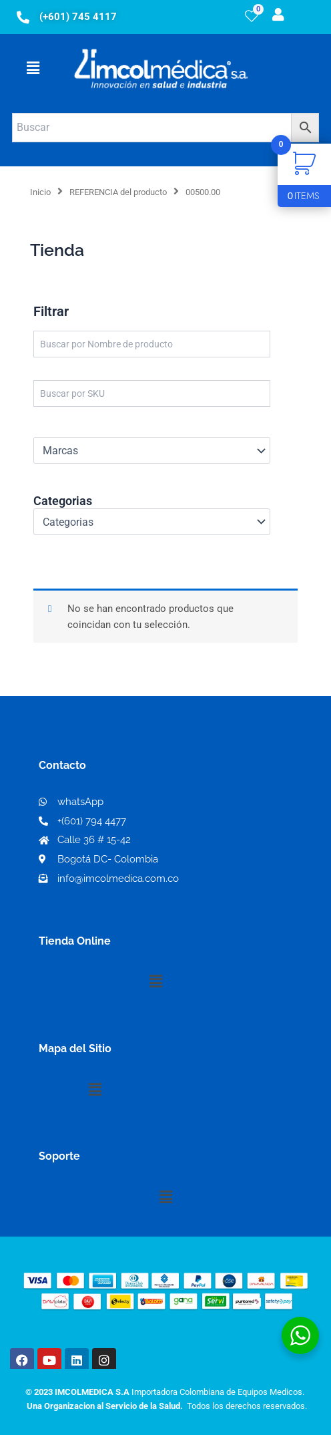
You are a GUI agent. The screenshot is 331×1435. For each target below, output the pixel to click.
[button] (32, 68)
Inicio (40, 192)
